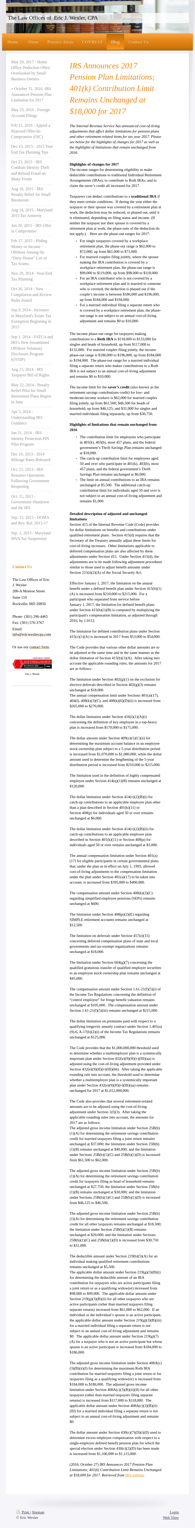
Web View (171, 1518)
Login (174, 1512)
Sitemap (38, 1512)
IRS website (134, 1475)
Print (23, 1512)
